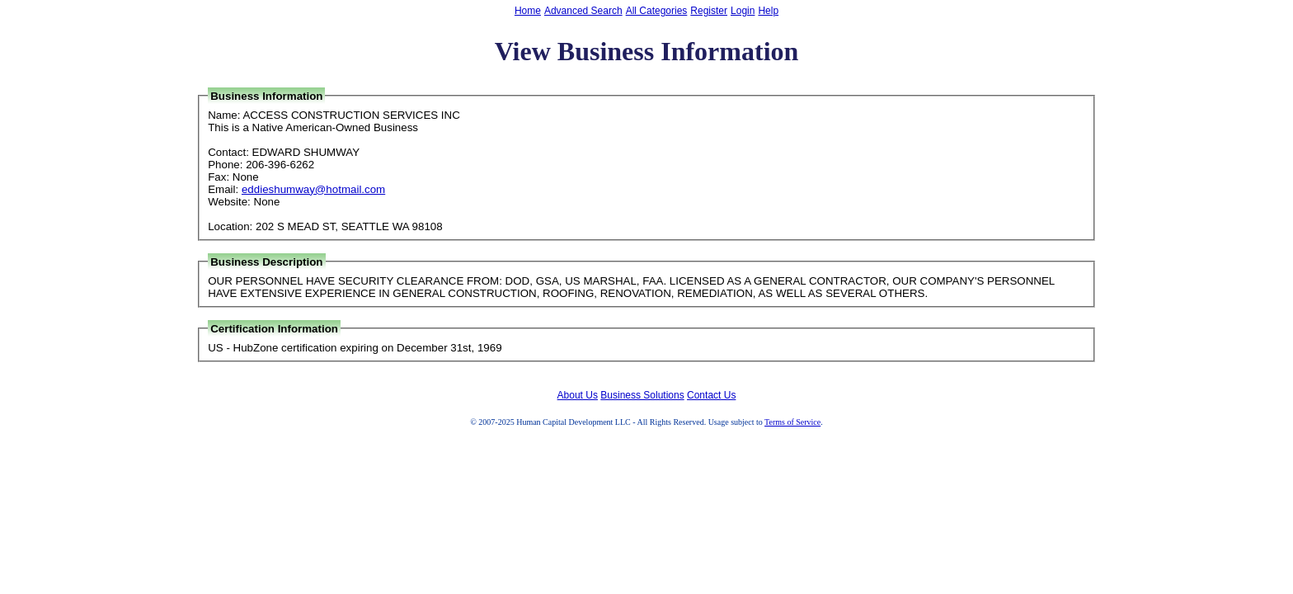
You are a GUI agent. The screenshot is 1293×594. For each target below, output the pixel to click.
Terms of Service (792, 422)
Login (743, 10)
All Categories (657, 10)
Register (708, 10)
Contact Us (711, 395)
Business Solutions (642, 395)
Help (768, 10)
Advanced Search (583, 10)
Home (528, 10)
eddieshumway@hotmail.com (313, 189)
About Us (577, 395)
